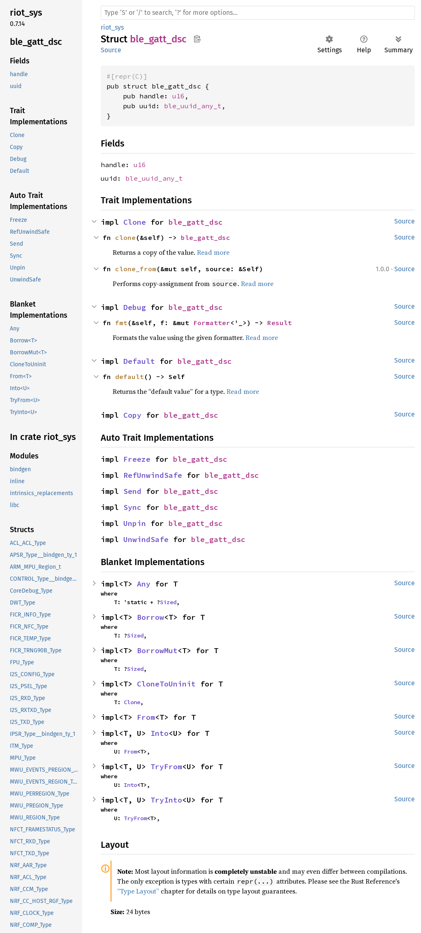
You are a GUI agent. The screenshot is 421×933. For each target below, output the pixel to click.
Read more (213, 252)
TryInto (166, 800)
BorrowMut (157, 650)
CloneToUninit (166, 684)
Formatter (211, 323)
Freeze (136, 459)
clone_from (135, 269)
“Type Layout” (138, 891)
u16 (178, 96)
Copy (132, 415)
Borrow (150, 617)
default (129, 376)
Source (111, 50)
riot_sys (112, 27)
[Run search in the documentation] (258, 13)
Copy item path (197, 39)
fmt (121, 323)
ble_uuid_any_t (193, 106)
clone (125, 237)
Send (132, 491)
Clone (134, 222)
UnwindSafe (146, 539)
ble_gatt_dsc (196, 222)
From (146, 717)
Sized (168, 602)
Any (143, 584)
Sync (132, 507)
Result (279, 323)
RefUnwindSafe (152, 475)
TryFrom (166, 766)
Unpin (134, 523)
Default (139, 361)
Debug (134, 307)
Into (159, 733)
